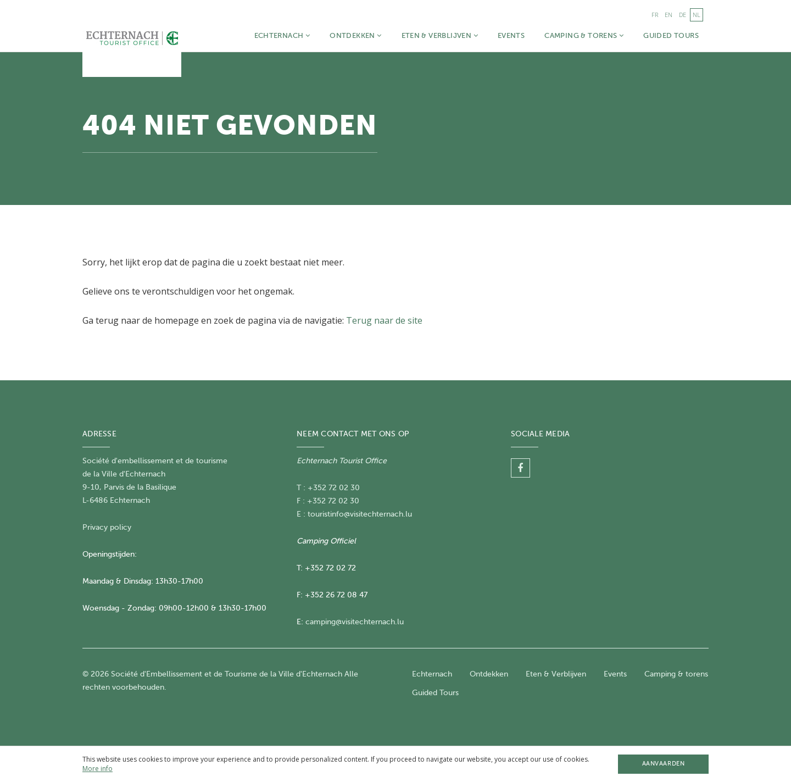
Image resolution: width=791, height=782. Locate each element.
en (668, 14)
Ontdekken (355, 35)
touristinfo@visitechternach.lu (360, 514)
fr (654, 14)
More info (97, 768)
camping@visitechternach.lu (354, 622)
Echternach (282, 35)
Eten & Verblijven (440, 35)
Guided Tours (671, 35)
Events (511, 35)
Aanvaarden (663, 764)
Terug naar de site (384, 320)
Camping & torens (583, 35)
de (682, 14)
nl (696, 14)
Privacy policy (106, 527)
